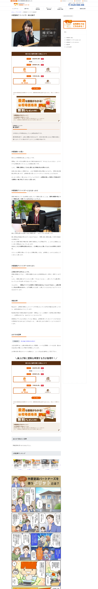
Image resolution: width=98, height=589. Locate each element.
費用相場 (38, 9)
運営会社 (85, 0)
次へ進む (36, 88)
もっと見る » (20, 469)
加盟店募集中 (78, 0)
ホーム (13, 12)
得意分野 (67, 44)
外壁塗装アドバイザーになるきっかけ (72, 40)
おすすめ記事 (68, 47)
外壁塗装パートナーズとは (67, 0)
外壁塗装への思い (68, 38)
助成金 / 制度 (60, 9)
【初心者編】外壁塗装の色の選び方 (27, 341)
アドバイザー (19, 12)
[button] (12, 465)
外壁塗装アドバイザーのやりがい (71, 42)
